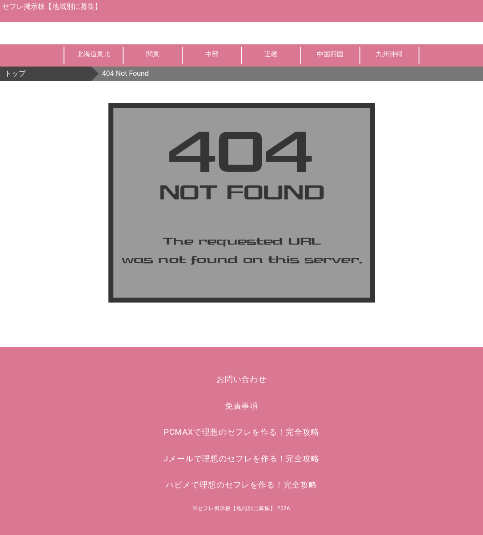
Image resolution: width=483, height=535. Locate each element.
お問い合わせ (241, 379)
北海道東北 (93, 54)
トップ (15, 73)
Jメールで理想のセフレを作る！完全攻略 (241, 458)
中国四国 (330, 54)
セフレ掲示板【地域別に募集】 (52, 6)
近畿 (271, 54)
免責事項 (242, 405)
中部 (212, 54)
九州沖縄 (389, 54)
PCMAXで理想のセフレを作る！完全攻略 (241, 432)
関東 (153, 54)
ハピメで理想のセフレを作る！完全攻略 (241, 484)
